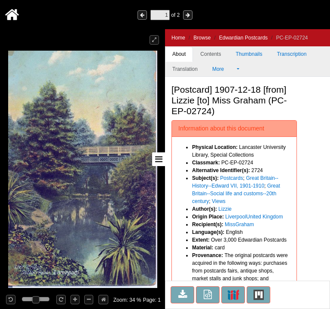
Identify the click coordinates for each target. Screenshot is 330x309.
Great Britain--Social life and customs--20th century (236, 193)
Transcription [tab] (291, 54)
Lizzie (225, 209)
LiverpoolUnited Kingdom (254, 217)
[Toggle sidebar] (158, 159)
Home (178, 38)
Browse (202, 38)
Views (219, 201)
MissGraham (239, 224)
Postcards (231, 178)
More (223, 69)
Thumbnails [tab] (248, 54)
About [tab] (179, 54)
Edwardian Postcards (243, 38)
